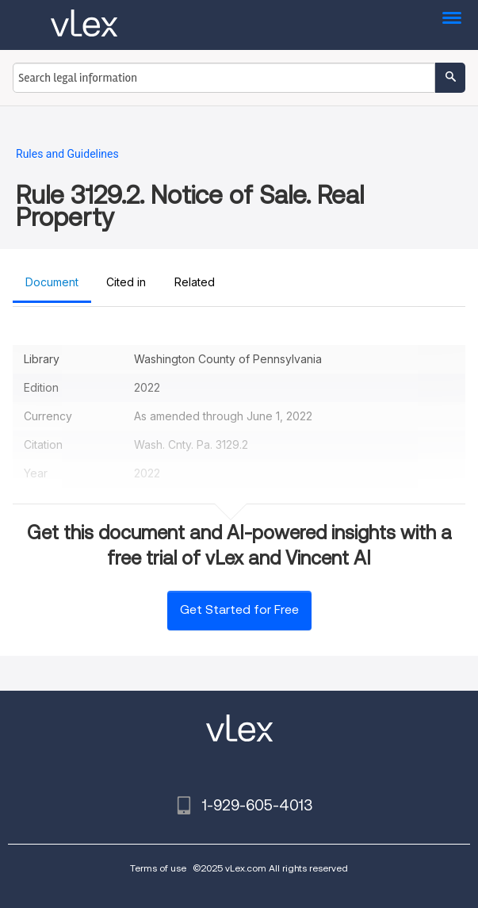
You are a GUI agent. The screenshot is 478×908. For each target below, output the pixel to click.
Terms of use (158, 868)
